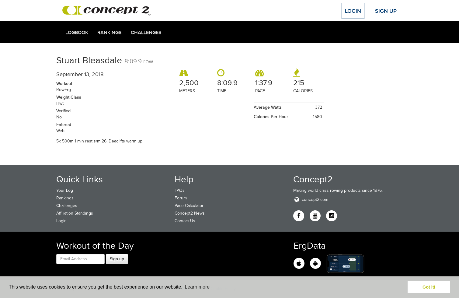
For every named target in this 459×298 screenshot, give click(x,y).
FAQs (180, 190)
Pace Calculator (189, 205)
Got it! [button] (428, 287)
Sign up (117, 258)
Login (353, 11)
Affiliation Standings (74, 213)
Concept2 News (190, 213)
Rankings (109, 32)
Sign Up (386, 11)
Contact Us (185, 221)
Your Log (64, 190)
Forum (181, 198)
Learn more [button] (197, 286)
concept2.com (310, 199)
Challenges (146, 32)
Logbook (76, 32)
